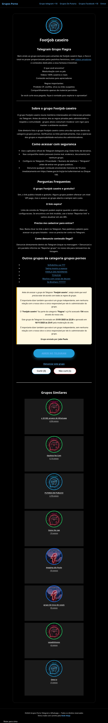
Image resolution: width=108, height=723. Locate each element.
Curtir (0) (41, 371)
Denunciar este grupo (54, 364)
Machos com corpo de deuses (56, 278)
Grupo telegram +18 (48, 3)
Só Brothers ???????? (56, 282)
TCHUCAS (56, 275)
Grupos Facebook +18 (88, 3)
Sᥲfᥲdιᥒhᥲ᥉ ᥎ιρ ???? (56, 265)
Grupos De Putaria (68, 3)
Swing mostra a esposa (56, 268)
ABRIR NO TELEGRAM (54, 353)
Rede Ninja (65, 715)
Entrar (103, 3)
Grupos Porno (10, 3)
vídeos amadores (83, 59)
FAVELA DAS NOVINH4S (56, 271)
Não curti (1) (65, 371)
